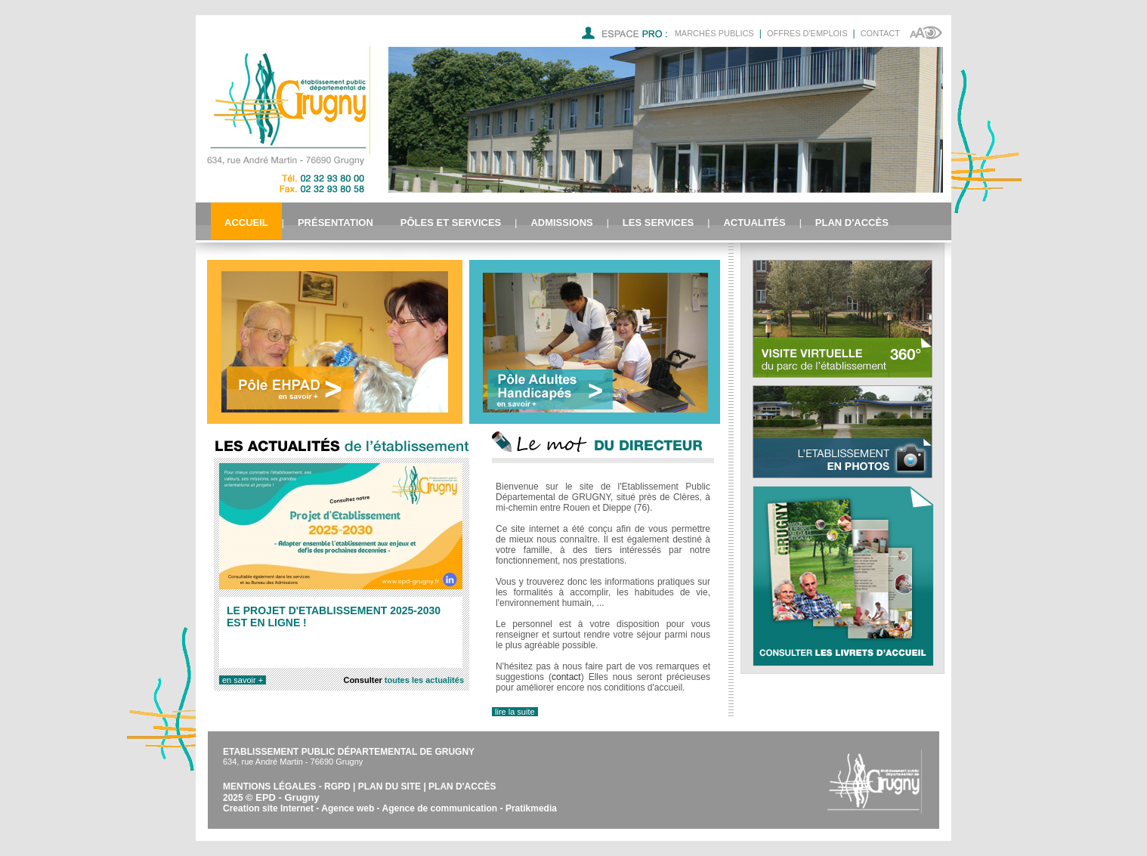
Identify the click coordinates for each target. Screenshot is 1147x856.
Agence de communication (440, 808)
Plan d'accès (852, 222)
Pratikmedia (531, 808)
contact (566, 677)
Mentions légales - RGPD (287, 786)
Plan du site (389, 786)
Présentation (335, 222)
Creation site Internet (268, 808)
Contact (880, 33)
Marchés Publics (714, 33)
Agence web (347, 808)
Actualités (754, 222)
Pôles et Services (450, 222)
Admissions (561, 222)
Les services (658, 222)
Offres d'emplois (807, 33)
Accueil (246, 222)
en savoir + (242, 679)
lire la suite (515, 711)
